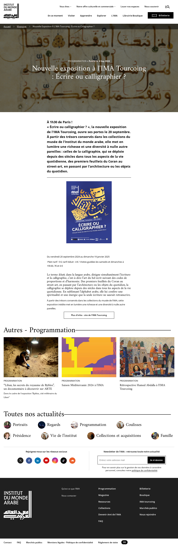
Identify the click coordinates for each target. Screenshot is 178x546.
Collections (104, 508)
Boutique (144, 495)
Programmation (93, 425)
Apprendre (86, 15)
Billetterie (164, 15)
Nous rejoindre (148, 514)
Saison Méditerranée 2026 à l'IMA (83, 385)
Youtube (46, 460)
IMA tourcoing (147, 501)
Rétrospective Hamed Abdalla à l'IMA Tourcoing (142, 387)
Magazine (21, 26)
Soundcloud (72, 460)
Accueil (7, 26)
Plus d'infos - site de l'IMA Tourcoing (89, 315)
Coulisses (133, 425)
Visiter (71, 15)
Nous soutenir (151, 6)
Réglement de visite (108, 542)
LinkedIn (38, 460)
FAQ (100, 521)
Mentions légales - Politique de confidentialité (70, 542)
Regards (53, 425)
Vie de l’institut (63, 436)
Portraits (20, 425)
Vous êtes (64, 6)
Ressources (104, 501)
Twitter (20, 460)
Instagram (55, 460)
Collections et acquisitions (118, 436)
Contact (8, 542)
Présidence (22, 436)
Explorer (101, 15)
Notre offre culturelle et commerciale (95, 6)
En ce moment (55, 15)
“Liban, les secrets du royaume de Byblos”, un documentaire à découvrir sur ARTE (29, 387)
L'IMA (114, 15)
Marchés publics (148, 508)
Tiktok (63, 460)
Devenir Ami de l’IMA (109, 514)
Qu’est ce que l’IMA (71, 488)
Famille (167, 436)
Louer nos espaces (130, 6)
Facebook (29, 460)
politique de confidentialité (144, 470)
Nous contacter (69, 495)
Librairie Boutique (133, 15)
